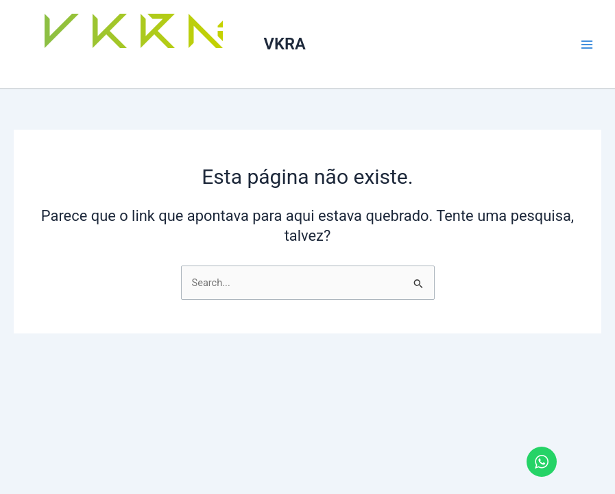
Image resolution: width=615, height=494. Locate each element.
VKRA (285, 44)
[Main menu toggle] (586, 44)
